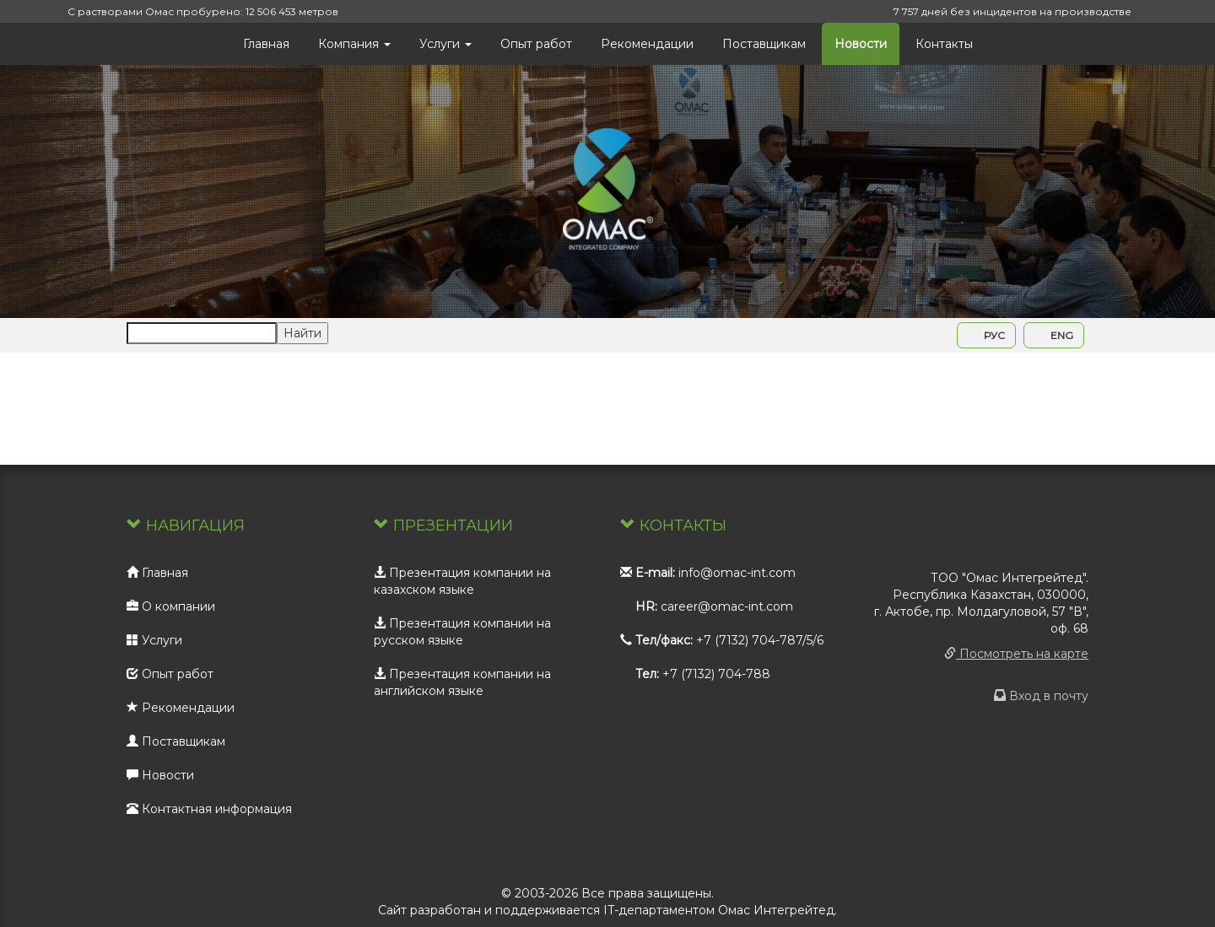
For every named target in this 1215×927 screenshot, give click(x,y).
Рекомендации (647, 43)
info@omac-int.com (737, 572)
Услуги (445, 43)
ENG (1053, 335)
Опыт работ (536, 43)
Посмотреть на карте (1016, 653)
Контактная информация (209, 809)
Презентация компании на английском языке (462, 682)
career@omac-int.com (727, 606)
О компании (171, 606)
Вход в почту (1041, 695)
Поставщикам (764, 43)
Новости (860, 43)
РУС (986, 335)
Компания (354, 43)
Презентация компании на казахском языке (462, 581)
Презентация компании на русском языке (462, 632)
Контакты (944, 43)
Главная (266, 43)
